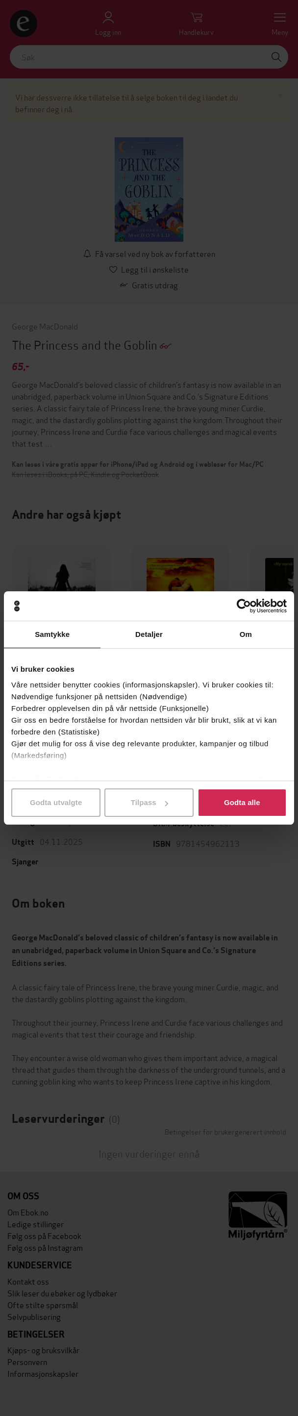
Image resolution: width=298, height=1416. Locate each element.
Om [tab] (246, 634)
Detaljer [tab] (149, 634)
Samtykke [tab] (52, 634)
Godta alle (242, 802)
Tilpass (149, 802)
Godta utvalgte (56, 802)
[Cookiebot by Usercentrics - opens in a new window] (244, 606)
